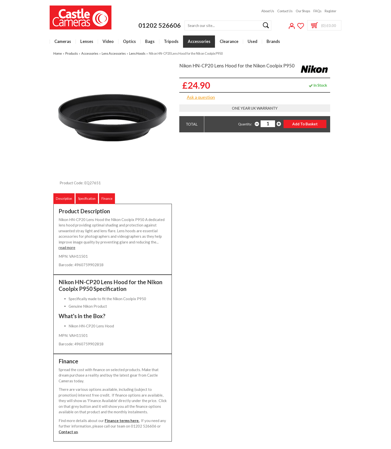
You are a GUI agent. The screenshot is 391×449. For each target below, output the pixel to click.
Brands (273, 41)
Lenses (86, 41)
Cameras (62, 41)
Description (64, 199)
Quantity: (245, 124)
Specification (87, 199)
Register (330, 11)
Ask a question (201, 97)
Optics (129, 41)
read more (67, 247)
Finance (106, 199)
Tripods (171, 41)
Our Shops (303, 11)
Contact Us (285, 11)
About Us (267, 11)
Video (108, 41)
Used (252, 41)
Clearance (229, 41)
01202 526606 (159, 25)
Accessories (199, 41)
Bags (150, 41)
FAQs (317, 11)
